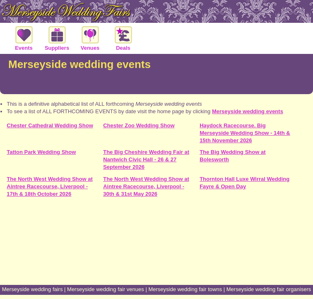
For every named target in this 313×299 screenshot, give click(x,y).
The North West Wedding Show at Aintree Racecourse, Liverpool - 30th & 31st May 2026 (146, 186)
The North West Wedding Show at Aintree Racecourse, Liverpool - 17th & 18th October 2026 (50, 186)
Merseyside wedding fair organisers (268, 289)
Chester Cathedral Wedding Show (50, 125)
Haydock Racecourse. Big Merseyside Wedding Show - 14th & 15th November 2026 (245, 132)
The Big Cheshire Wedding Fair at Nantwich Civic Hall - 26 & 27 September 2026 (146, 159)
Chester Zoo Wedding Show (138, 125)
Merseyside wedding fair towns (185, 289)
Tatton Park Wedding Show (41, 152)
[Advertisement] (156, 254)
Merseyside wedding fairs (32, 289)
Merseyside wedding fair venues (105, 289)
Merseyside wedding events (247, 111)
